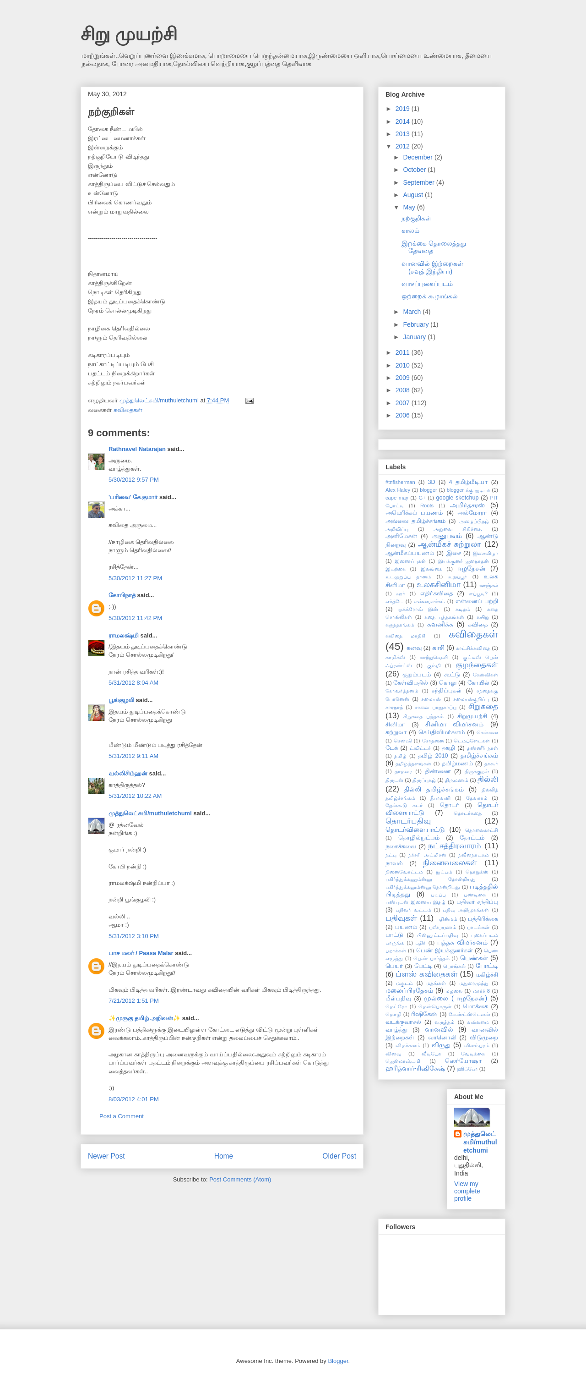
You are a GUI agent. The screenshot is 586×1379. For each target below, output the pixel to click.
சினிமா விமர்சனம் (454, 724)
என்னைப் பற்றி (477, 601)
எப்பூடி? (478, 593)
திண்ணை (438, 771)
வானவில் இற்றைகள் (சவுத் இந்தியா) (432, 267)
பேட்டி (423, 966)
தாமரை (403, 771)
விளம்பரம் (476, 1045)
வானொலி (442, 1037)
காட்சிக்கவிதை (473, 648)
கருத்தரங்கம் (399, 624)
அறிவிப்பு (396, 529)
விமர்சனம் (408, 1045)
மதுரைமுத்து (473, 983)
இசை (453, 553)
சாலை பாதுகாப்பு (435, 707)
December (418, 157)
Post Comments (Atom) (240, 1179)
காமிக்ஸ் (395, 657)
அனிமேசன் (401, 536)
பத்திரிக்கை (483, 919)
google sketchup (457, 497)
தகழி (448, 748)
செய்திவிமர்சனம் (441, 732)
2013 (404, 133)
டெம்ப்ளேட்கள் (472, 740)
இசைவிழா (485, 553)
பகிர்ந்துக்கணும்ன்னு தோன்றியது (430, 879)
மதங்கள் (436, 983)
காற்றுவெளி (434, 657)
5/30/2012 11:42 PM (135, 618)
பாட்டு (394, 935)
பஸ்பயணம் (442, 927)
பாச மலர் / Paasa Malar (141, 953)
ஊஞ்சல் (488, 585)
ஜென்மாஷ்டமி (402, 1061)
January (415, 337)
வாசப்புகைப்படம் (427, 283)
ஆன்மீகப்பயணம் (409, 553)
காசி (438, 647)
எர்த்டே (394, 601)
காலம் (410, 230)
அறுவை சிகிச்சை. (458, 529)
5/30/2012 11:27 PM (135, 578)
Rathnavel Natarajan (137, 448)
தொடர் (449, 805)
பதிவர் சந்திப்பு (477, 902)
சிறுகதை (483, 706)
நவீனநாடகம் (473, 854)
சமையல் (431, 699)
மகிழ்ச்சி (487, 975)
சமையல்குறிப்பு (471, 699)
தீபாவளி (440, 798)
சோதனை (433, 740)
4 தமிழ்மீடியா (468, 482)
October (415, 169)
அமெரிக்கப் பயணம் (414, 513)
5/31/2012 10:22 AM (135, 795)
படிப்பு (438, 894)
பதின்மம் (446, 919)
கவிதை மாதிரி (405, 635)
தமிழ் (400, 755)
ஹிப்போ (467, 1068)
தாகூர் (491, 763)
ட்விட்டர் (420, 748)
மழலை (453, 991)
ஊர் (400, 593)
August (413, 194)
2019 (404, 108)
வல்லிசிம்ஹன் (128, 773)
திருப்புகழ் (424, 780)
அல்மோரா (472, 513)
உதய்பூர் (457, 576)
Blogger (338, 1360)
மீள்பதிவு (398, 998)
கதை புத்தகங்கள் (444, 617)
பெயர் (394, 966)
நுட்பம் (444, 871)
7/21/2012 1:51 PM (134, 1000)
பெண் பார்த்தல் (431, 958)
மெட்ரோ (396, 1006)
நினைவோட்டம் (404, 871)
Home (223, 1156)
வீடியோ (431, 1053)
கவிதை (478, 624)
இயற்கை (395, 568)
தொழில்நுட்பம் (419, 838)
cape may (396, 497)
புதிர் (420, 942)
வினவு (393, 1053)
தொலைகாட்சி (481, 830)
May (410, 207)
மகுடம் (404, 983)
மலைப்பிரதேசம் (409, 990)
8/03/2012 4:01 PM (134, 1099)
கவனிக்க (440, 624)
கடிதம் (463, 609)
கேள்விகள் (485, 674)
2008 (404, 390)
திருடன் (394, 780)
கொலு (447, 683)
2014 (404, 121)
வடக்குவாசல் (403, 1022)
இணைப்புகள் (410, 561)
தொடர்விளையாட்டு (415, 829)
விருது (441, 1045)
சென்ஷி (403, 740)
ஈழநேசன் (471, 568)
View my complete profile (467, 1191)
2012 (404, 146)
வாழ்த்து (396, 1030)
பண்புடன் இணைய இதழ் (415, 902)
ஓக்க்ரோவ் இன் (418, 609)
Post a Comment (121, 1116)
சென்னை (487, 732)
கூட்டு (452, 674)
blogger (428, 490)
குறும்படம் (416, 674)
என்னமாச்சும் (429, 601)
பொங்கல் (454, 966)
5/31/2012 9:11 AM (133, 756)
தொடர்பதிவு (408, 821)
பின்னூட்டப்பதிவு (437, 935)
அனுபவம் (447, 535)
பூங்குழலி (121, 700)
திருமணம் (456, 780)
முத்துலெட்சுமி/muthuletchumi (150, 813)
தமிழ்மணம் (457, 763)
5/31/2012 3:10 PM (134, 936)
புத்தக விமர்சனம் (462, 942)
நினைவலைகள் (450, 862)
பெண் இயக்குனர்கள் (444, 950)
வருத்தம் (444, 1022)
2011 (404, 352)
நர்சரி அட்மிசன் (427, 854)
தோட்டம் (472, 838)
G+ (422, 497)
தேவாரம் (477, 798)
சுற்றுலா (396, 732)
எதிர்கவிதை (436, 593)
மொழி (393, 1014)
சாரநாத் (394, 707)
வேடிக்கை (473, 1053)
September (419, 182)
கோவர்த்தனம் (401, 690)
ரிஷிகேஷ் (424, 1014)
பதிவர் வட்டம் (413, 909)
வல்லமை (478, 1022)
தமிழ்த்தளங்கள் (413, 763)
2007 (404, 403)
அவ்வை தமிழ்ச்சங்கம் (415, 521)
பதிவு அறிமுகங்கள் (466, 909)
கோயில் (478, 683)
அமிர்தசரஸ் (467, 505)
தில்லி (487, 779)
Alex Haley (397, 490)
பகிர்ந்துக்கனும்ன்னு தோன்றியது (422, 887)
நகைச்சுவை (400, 846)
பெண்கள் (474, 957)
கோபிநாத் (122, 595)
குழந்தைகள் (477, 664)
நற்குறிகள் (416, 218)
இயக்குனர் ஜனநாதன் (463, 561)
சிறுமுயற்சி (472, 716)
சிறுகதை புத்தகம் (423, 716)
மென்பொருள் (434, 1006)
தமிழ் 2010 (433, 756)
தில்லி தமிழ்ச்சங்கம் (434, 789)
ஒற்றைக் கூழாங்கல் (430, 296)
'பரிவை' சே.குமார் (133, 497)
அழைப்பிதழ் (474, 521)
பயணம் (406, 927)
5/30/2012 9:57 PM (134, 479)
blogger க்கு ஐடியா (468, 490)
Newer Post (106, 1156)
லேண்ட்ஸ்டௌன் (469, 1014)
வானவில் (439, 1029)
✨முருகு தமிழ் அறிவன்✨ (144, 1018)
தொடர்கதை (468, 813)
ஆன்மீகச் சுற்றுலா (450, 544)
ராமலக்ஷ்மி (124, 635)
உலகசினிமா (439, 584)
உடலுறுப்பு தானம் (408, 576)
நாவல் (394, 863)
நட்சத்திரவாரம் (454, 845)
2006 (404, 415)
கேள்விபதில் (410, 683)
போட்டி (487, 965)
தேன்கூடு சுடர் (404, 805)
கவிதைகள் (128, 410)
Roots (427, 505)
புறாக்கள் (395, 950)
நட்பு (390, 854)
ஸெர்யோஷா (463, 1061)
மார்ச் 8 (481, 991)
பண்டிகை (475, 894)
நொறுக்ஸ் (477, 871)
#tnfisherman (400, 482)
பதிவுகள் (401, 918)
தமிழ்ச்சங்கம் (479, 755)
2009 (404, 377)
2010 (404, 365)
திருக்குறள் (477, 771)
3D (431, 482)
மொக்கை (475, 1006)
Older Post (339, 1156)
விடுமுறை (484, 1037)
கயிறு (483, 617)
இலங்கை (431, 568)
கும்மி (434, 665)
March (413, 311)
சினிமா (395, 724)
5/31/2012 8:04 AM (133, 682)
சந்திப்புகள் (447, 690)
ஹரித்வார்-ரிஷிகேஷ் (415, 1068)
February (416, 324)
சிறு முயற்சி (129, 34)
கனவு (414, 648)
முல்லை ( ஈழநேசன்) (455, 998)
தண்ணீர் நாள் (482, 748)
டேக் (391, 748)
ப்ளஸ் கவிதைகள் (426, 974)
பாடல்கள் (478, 927)
